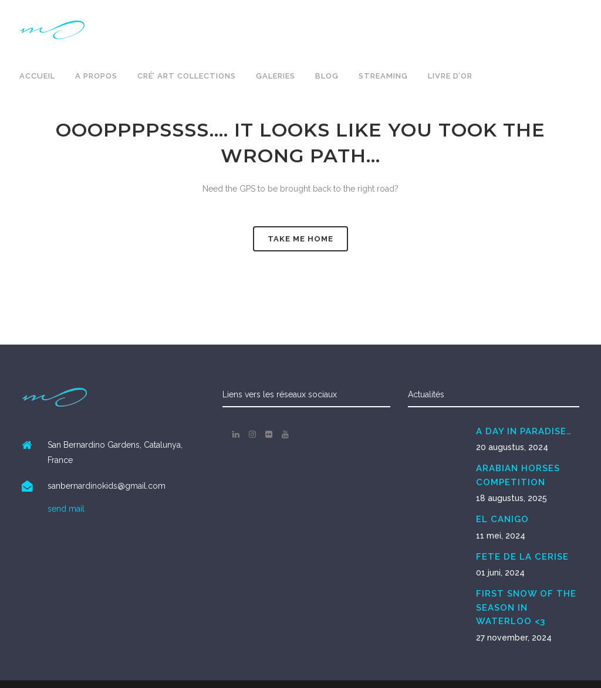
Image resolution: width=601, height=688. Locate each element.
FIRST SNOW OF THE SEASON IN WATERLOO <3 (526, 607)
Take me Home (300, 238)
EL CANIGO (502, 519)
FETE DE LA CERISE (522, 556)
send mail (66, 508)
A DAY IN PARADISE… (524, 431)
